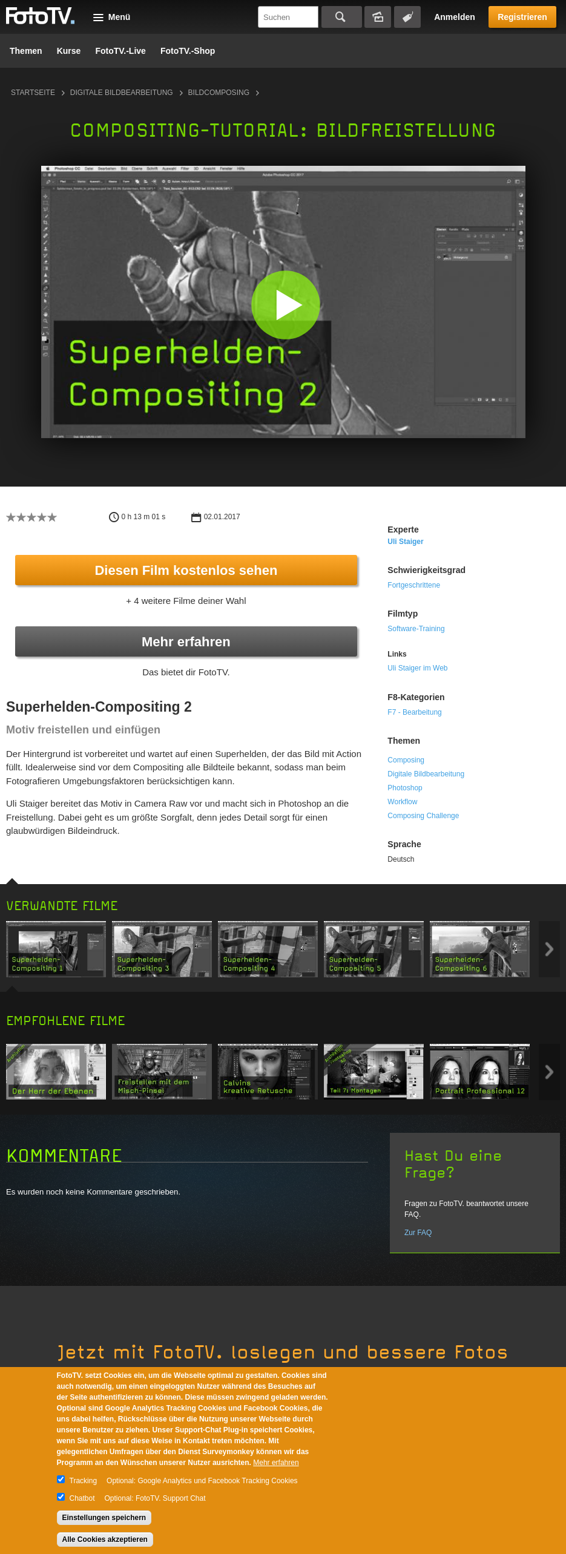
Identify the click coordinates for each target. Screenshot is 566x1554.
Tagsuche (407, 17)
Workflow (402, 802)
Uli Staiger (405, 541)
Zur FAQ (418, 1232)
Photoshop (404, 788)
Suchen (341, 17)
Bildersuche (377, 17)
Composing (405, 760)
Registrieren (522, 17)
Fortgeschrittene (413, 585)
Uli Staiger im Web (417, 668)
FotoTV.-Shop (187, 51)
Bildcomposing (218, 92)
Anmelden (454, 17)
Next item (549, 949)
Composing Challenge (423, 815)
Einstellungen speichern (104, 1517)
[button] (286, 305)
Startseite (33, 92)
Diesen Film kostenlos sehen (185, 570)
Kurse (69, 51)
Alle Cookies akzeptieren (105, 1539)
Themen (26, 51)
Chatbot (82, 1498)
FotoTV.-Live (120, 51)
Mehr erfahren (186, 641)
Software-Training (415, 629)
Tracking (83, 1481)
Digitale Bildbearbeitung (121, 92)
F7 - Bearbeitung (414, 712)
